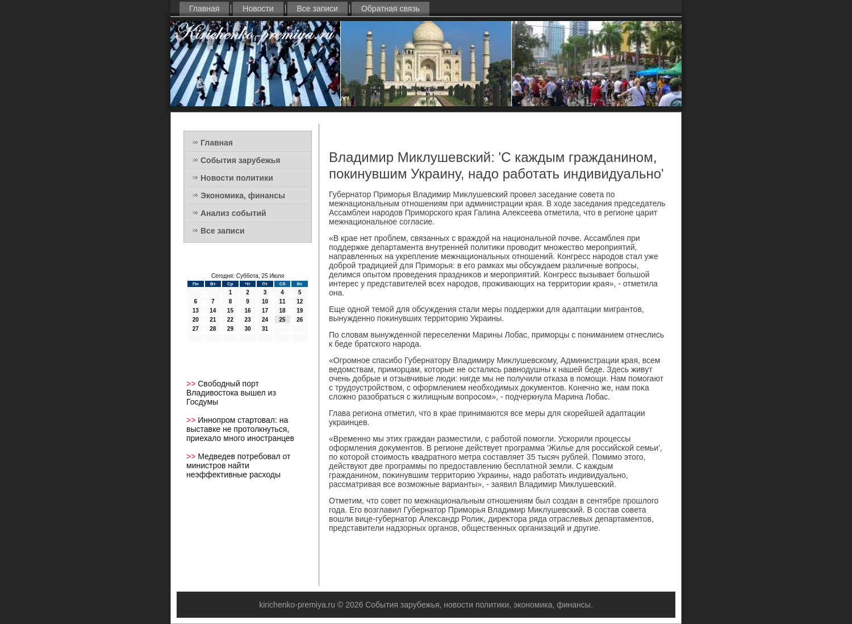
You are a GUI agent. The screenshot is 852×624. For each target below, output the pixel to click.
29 (230, 329)
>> (192, 383)
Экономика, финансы (243, 195)
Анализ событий (233, 213)
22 (230, 320)
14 (213, 310)
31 (265, 329)
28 (213, 329)
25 (282, 320)
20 (196, 320)
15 (230, 310)
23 (247, 320)
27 (196, 329)
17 (265, 310)
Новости (258, 8)
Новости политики (237, 177)
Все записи (317, 8)
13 (196, 310)
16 (247, 310)
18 (282, 310)
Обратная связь (390, 8)
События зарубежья (240, 160)
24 (265, 320)
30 (247, 329)
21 (213, 320)
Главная (204, 8)
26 (299, 320)
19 (299, 310)
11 (282, 301)
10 (265, 301)
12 (299, 301)
